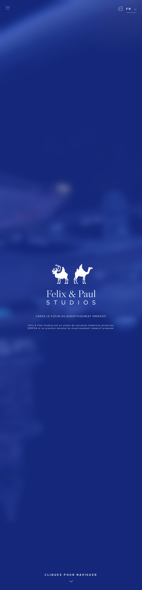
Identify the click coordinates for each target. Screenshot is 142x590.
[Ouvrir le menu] (8, 8)
